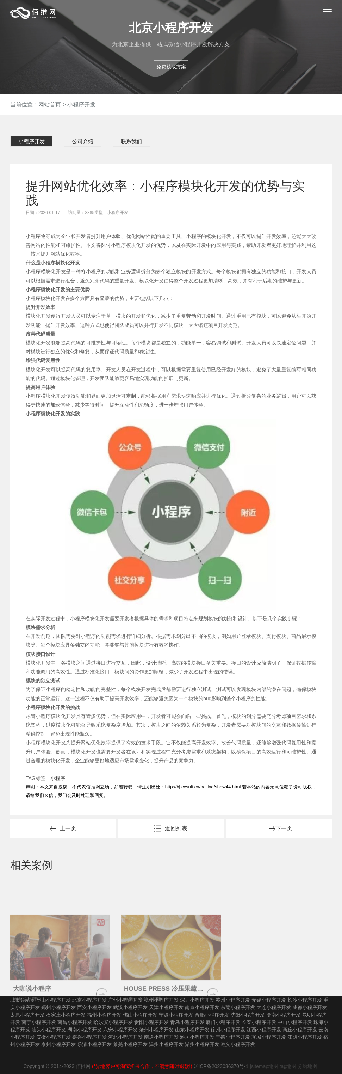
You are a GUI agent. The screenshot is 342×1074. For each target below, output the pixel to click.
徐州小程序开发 (228, 1023)
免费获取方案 (171, 66)
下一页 (283, 822)
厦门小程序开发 (223, 1016)
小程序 (57, 772)
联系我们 (114, 141)
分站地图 (307, 1060)
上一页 (68, 822)
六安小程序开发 (120, 1023)
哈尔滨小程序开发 (113, 1016)
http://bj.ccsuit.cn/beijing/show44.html (203, 780)
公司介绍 (73, 141)
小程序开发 (81, 105)
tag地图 (288, 1060)
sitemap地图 (264, 1060)
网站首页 (49, 105)
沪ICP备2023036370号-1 (221, 1060)
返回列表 (176, 822)
